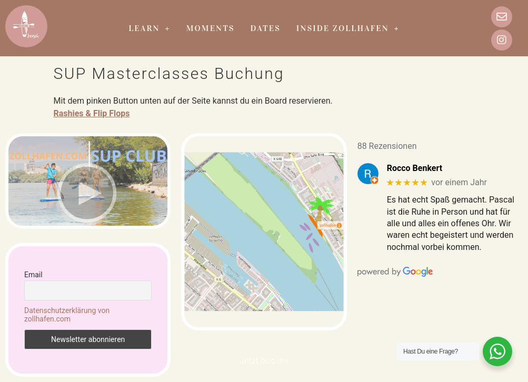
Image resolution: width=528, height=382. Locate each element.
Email (33, 274)
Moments (210, 28)
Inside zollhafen (348, 28)
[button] (149, 28)
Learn (149, 28)
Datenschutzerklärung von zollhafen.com (66, 314)
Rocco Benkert (414, 168)
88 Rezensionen (387, 146)
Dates (266, 28)
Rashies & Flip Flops (92, 113)
